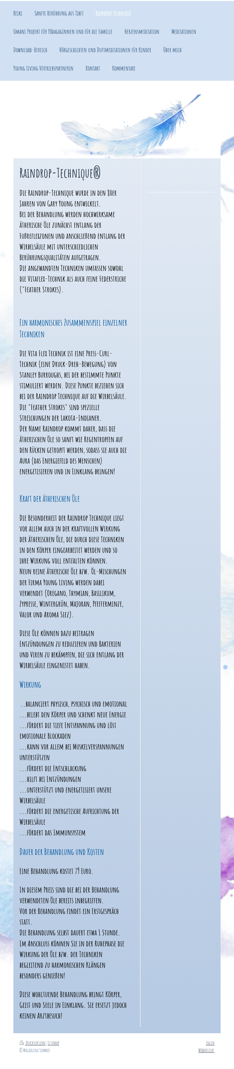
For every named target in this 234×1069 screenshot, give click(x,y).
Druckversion (33, 1043)
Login (210, 1043)
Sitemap (53, 1043)
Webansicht (206, 1050)
